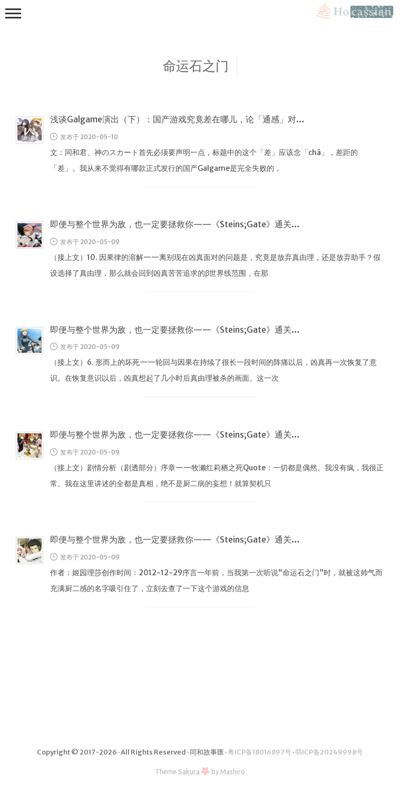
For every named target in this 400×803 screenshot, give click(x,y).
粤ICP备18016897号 (259, 752)
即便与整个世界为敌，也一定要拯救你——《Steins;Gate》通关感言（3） (190, 329)
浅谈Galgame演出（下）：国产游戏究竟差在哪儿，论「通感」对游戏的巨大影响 (202, 119)
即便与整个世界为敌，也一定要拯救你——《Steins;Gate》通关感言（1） (189, 539)
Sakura (189, 771)
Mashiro (232, 771)
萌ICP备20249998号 (329, 752)
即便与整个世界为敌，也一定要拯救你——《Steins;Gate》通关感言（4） (190, 224)
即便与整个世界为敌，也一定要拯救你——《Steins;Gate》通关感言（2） (190, 434)
